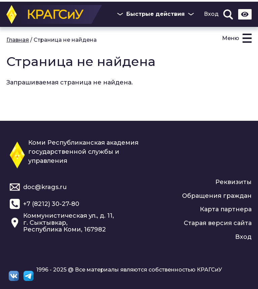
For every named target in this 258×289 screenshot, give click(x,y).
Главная (17, 40)
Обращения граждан (217, 196)
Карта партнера (226, 209)
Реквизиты (233, 182)
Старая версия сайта (218, 223)
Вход (211, 14)
